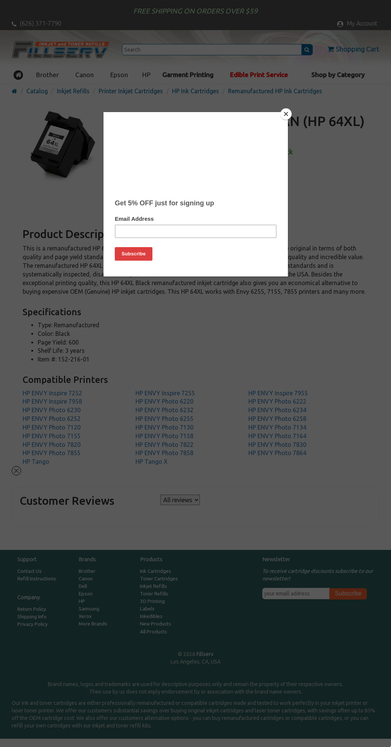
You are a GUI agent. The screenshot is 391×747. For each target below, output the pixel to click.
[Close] (286, 114)
